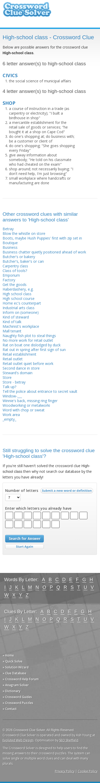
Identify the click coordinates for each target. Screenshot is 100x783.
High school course (19, 298)
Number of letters (21, 490)
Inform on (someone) (21, 312)
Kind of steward (16, 317)
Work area (11, 414)
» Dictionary (11, 691)
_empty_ (9, 419)
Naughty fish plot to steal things (29, 335)
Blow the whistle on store (24, 233)
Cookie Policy (87, 771)
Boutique (10, 242)
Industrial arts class (19, 307)
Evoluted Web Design (18, 740)
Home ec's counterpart (22, 303)
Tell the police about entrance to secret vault (40, 391)
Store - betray (14, 382)
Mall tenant (12, 331)
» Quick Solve (12, 661)
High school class (17, 293)
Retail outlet (13, 358)
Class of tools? (15, 270)
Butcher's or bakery (19, 256)
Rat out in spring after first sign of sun (34, 349)
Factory (9, 279)
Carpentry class (15, 265)
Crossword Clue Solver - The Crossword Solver (27, 11)
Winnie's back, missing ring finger (30, 400)
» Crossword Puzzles (18, 703)
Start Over (24, 546)
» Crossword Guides (17, 697)
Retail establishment (19, 354)
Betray (8, 228)
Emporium (11, 275)
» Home (8, 655)
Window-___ (12, 396)
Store (7, 377)
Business (10, 247)
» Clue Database (14, 673)
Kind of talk (12, 321)
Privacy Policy (64, 771)
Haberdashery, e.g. (18, 289)
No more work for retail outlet (28, 340)
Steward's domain (17, 372)
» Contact (10, 709)
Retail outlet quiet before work (28, 363)
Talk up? (9, 386)
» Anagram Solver (16, 685)
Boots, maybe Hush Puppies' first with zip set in (42, 238)
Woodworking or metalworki (26, 405)
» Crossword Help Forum (21, 679)
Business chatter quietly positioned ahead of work (44, 252)
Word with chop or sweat (24, 410)
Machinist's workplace (21, 326)
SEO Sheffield (68, 740)
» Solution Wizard (16, 667)
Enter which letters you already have (38, 508)
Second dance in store (21, 368)
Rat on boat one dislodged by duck (32, 344)
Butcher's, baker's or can (23, 261)
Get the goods (15, 284)
